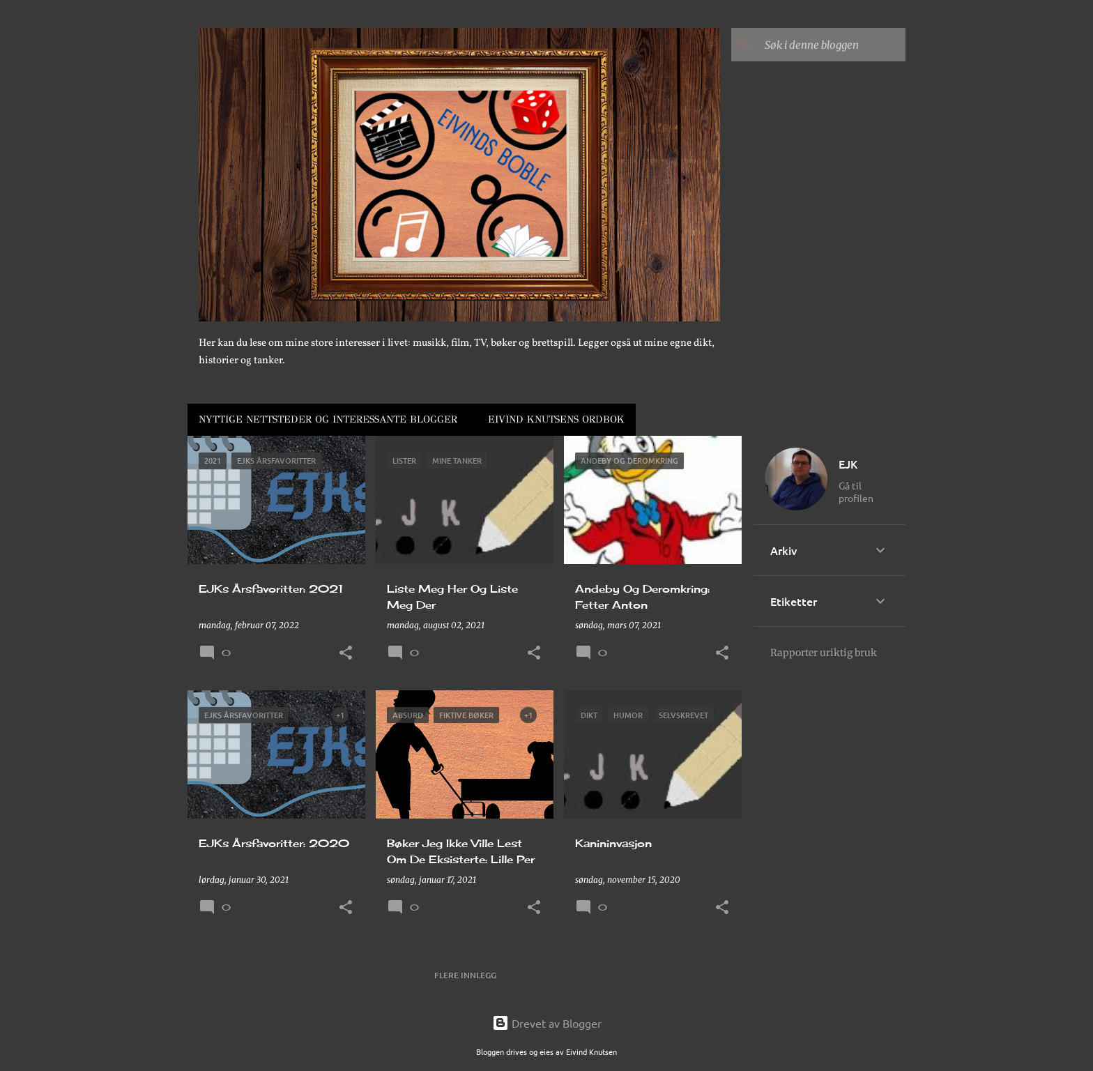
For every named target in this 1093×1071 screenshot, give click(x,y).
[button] (345, 653)
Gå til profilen (856, 491)
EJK (848, 464)
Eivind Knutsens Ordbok (556, 419)
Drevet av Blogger (547, 1023)
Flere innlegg (465, 975)
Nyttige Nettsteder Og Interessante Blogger (328, 419)
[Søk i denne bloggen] (832, 44)
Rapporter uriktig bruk (823, 652)
